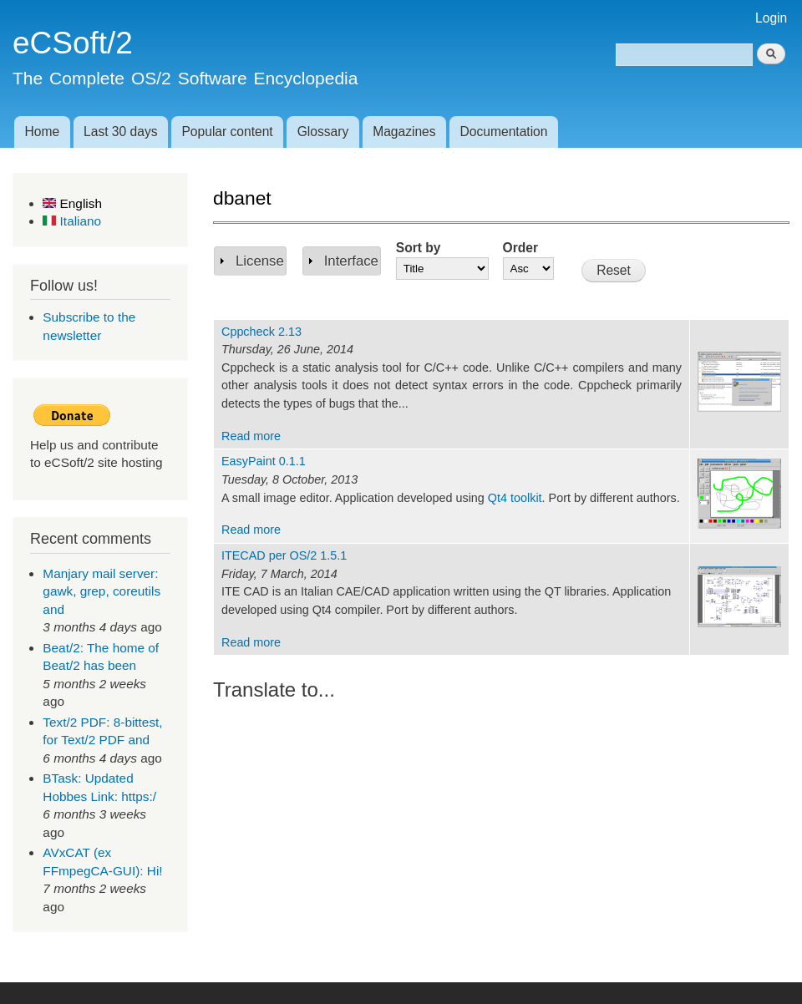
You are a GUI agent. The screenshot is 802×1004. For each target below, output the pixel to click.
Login (771, 18)
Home (41, 131)
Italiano (72, 221)
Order (520, 248)
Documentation (504, 131)
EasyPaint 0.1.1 (263, 461)
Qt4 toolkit (515, 498)
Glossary (323, 131)
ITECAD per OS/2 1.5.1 (284, 555)
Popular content (226, 131)
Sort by (418, 248)
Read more (251, 436)
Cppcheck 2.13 (261, 331)
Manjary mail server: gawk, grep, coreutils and (101, 591)
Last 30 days (120, 131)
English (72, 203)
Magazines (404, 131)
